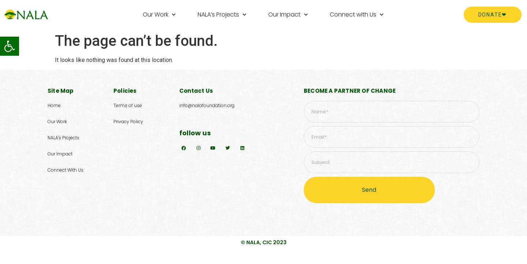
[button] (9, 46)
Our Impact (288, 14)
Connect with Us (357, 14)
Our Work (159, 14)
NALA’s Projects (222, 14)
